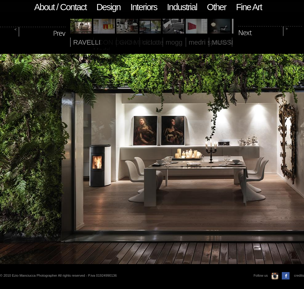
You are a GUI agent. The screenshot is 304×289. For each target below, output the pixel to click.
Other (216, 7)
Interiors (143, 7)
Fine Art (249, 7)
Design (108, 7)
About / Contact (60, 7)
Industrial (182, 7)
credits (299, 275)
